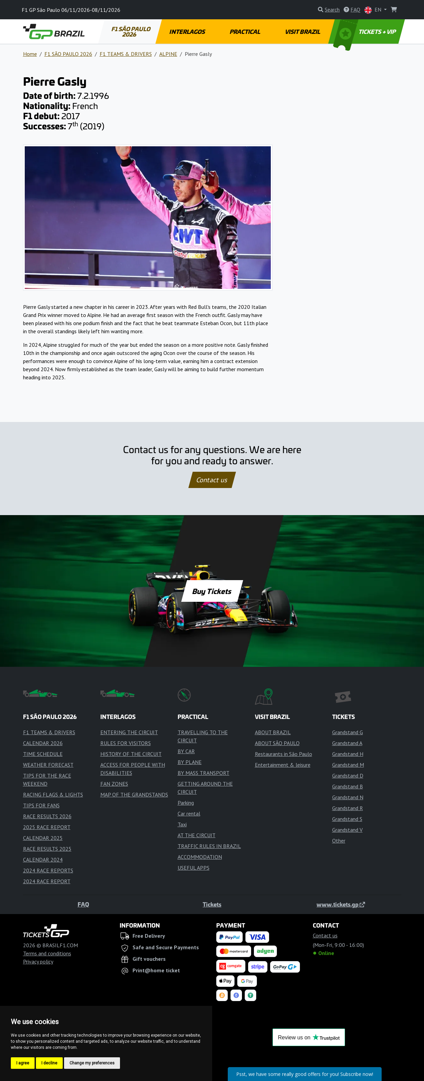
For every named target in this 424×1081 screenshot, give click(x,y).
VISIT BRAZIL (302, 31)
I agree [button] (22, 1063)
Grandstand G (347, 732)
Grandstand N (347, 797)
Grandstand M (348, 764)
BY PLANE (190, 762)
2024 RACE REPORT (46, 881)
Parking (186, 802)
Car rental (189, 813)
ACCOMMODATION (200, 856)
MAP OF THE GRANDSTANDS (134, 794)
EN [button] (373, 10)
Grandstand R (347, 808)
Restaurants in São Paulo (283, 753)
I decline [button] (49, 1063)
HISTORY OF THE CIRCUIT (131, 753)
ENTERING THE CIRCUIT (129, 732)
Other (338, 840)
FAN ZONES (114, 783)
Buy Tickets (212, 591)
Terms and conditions (47, 953)
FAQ (83, 904)
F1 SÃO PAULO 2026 (131, 31)
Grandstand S (347, 818)
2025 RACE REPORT (46, 827)
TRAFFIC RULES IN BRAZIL (209, 846)
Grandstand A (347, 743)
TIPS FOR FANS (41, 805)
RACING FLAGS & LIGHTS (53, 794)
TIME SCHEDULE (43, 753)
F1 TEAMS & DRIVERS (126, 53)
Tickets (212, 904)
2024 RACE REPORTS (48, 870)
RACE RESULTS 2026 (47, 816)
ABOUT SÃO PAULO (277, 743)
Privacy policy (38, 961)
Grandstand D (347, 775)
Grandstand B (347, 786)
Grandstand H (347, 753)
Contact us (212, 479)
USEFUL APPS (193, 867)
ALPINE (168, 53)
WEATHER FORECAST (48, 764)
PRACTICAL (245, 31)
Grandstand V (347, 829)
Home (30, 53)
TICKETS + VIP (365, 31)
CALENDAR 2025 (43, 837)
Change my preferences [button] (92, 1063)
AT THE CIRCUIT (197, 835)
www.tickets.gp (341, 904)
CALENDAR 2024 (43, 859)
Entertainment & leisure (282, 764)
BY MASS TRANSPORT (203, 772)
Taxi (182, 824)
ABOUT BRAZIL (273, 732)
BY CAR (186, 751)
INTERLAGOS (187, 31)
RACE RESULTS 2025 (47, 848)
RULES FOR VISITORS (125, 743)
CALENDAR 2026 (43, 743)
